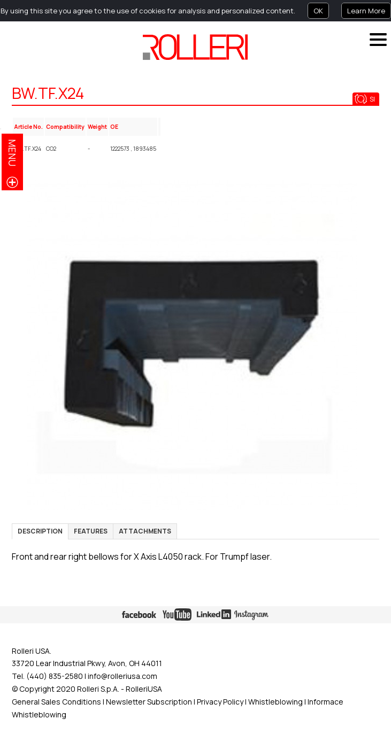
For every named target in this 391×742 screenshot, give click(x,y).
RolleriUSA (144, 689)
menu (12, 152)
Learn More (366, 11)
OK (318, 11)
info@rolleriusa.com (122, 676)
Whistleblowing (276, 702)
